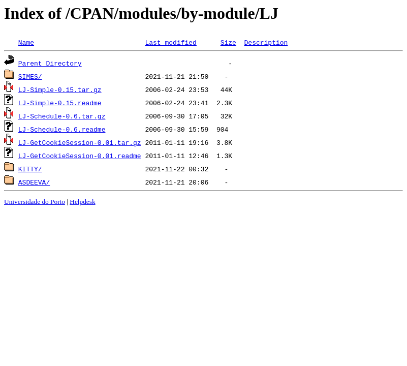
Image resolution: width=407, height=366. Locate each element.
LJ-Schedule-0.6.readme (62, 129)
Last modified (170, 42)
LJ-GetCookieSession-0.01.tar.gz (79, 142)
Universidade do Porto (34, 201)
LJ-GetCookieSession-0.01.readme (79, 155)
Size (228, 42)
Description (266, 42)
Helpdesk (82, 201)
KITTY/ (30, 168)
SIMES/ (30, 76)
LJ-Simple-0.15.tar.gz (60, 89)
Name (26, 42)
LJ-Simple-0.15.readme (60, 102)
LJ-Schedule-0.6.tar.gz (62, 115)
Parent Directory (50, 63)
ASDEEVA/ (34, 182)
